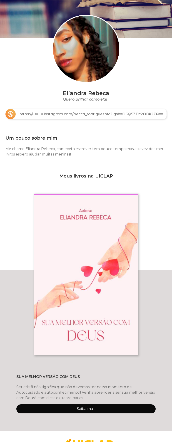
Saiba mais (86, 409)
